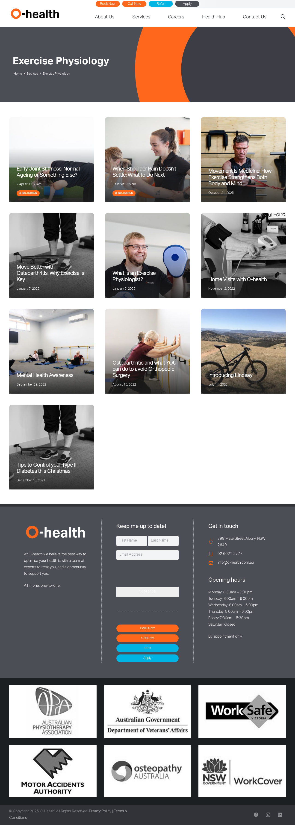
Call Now (134, 4)
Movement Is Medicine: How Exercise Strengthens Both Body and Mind (239, 178)
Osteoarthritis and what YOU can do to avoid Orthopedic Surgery (144, 369)
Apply (187, 4)
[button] (283, 17)
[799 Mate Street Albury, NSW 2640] (213, 542)
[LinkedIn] (280, 815)
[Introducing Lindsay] (243, 351)
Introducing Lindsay (230, 375)
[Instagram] (268, 815)
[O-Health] (34, 14)
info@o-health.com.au (236, 563)
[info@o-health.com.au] (213, 563)
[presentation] (151, 573)
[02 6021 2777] (213, 554)
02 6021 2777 (230, 554)
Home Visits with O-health (237, 280)
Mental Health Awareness (45, 375)
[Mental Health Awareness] (51, 351)
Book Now (107, 4)
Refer (161, 4)
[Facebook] (256, 815)
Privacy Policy (100, 811)
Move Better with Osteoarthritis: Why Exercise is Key (50, 274)
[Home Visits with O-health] (243, 255)
